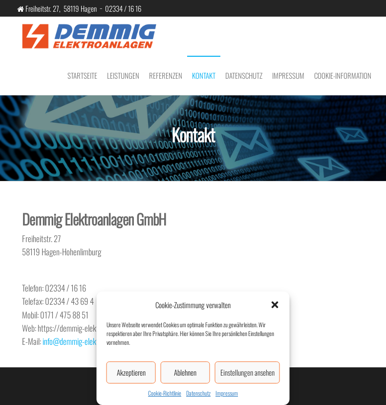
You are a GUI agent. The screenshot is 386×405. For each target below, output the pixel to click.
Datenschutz (198, 393)
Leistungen (123, 75)
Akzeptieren (131, 372)
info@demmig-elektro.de (78, 341)
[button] (275, 305)
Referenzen (165, 75)
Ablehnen (185, 372)
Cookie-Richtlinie (164, 393)
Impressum (226, 393)
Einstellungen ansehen (247, 372)
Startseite (82, 75)
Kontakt (203, 75)
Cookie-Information (342, 75)
